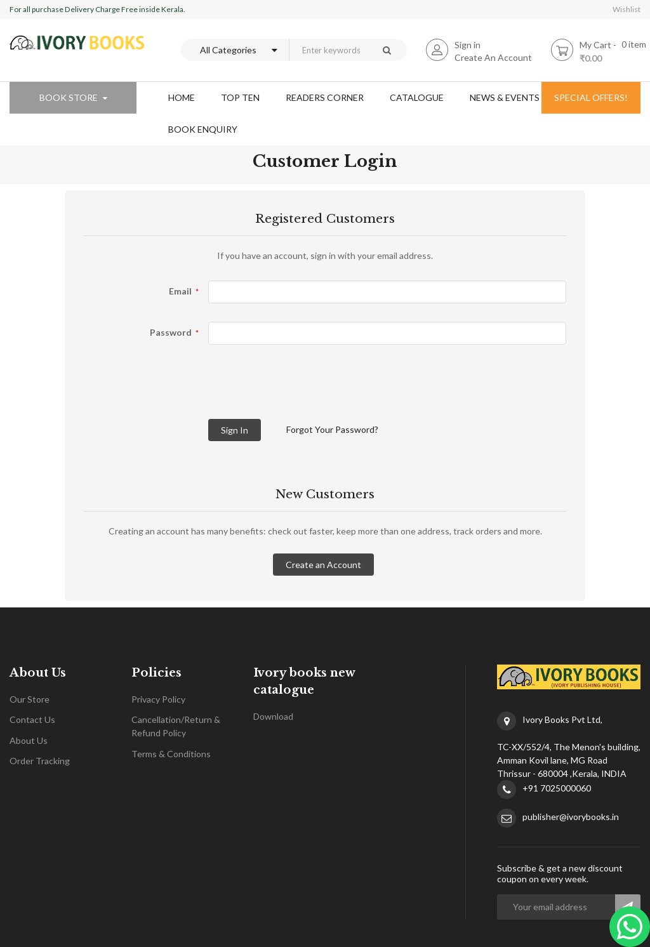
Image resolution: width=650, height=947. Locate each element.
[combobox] (327, 50)
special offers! (591, 97)
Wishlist (626, 9)
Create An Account (493, 57)
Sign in (467, 44)
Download (273, 716)
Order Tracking (40, 760)
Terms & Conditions (171, 753)
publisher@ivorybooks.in (570, 816)
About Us (29, 740)
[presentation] (180, 388)
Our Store (30, 699)
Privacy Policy (158, 699)
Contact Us (32, 719)
